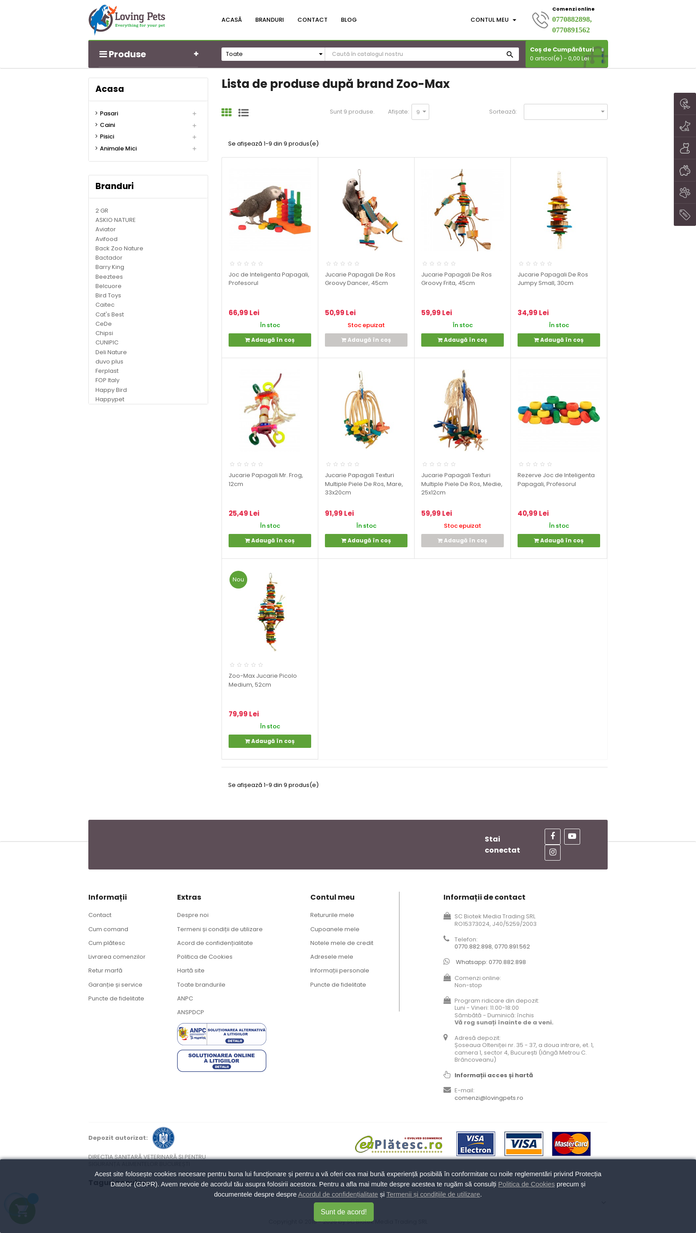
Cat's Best (109, 314)
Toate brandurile (201, 984)
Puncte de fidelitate (116, 998)
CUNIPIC (107, 342)
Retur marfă (105, 970)
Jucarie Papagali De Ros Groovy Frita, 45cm (456, 279)
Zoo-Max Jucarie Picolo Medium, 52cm (263, 680)
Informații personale (339, 970)
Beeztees (109, 277)
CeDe (103, 324)
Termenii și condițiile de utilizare (433, 1194)
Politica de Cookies (205, 956)
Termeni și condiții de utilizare (220, 929)
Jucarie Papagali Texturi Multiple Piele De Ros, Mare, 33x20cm (364, 484)
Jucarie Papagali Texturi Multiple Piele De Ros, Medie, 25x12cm (461, 484)
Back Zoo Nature (119, 248)
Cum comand (108, 929)
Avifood (106, 239)
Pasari (109, 113)
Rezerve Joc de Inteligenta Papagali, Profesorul (556, 479)
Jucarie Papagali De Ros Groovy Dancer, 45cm (360, 279)
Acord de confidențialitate (215, 943)
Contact (99, 915)
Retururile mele (332, 915)
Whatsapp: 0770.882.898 (491, 962)
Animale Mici (118, 148)
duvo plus (109, 361)
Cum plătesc (106, 943)
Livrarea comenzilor (117, 956)
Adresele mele (331, 956)
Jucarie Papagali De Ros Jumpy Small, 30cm (553, 279)
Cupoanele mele (335, 929)
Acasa (109, 89)
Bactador (109, 257)
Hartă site (191, 970)
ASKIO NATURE (115, 220)
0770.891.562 (512, 946)
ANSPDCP (190, 1012)
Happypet (109, 399)
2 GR (101, 210)
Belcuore (108, 286)
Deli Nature (111, 352)
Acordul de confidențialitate (338, 1194)
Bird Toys (108, 295)
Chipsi (104, 333)
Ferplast (107, 371)
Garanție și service (115, 984)
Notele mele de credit (341, 943)
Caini (107, 125)
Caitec (105, 304)
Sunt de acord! (343, 1212)
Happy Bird (111, 390)
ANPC (185, 998)
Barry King (109, 267)
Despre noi (193, 915)
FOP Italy (107, 380)
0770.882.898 (473, 946)
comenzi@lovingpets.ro (489, 1098)
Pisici (107, 136)
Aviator (105, 229)
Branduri (114, 186)
